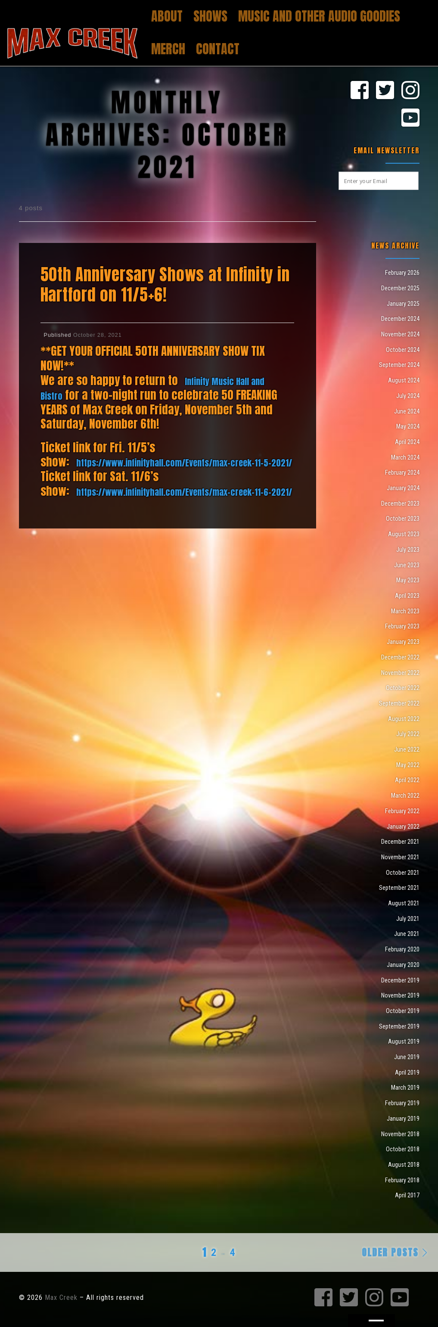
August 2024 (403, 380)
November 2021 (400, 857)
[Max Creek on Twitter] (385, 91)
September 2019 (399, 1026)
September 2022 (399, 703)
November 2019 (400, 995)
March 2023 (405, 611)
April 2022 (407, 780)
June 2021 (406, 933)
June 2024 (406, 411)
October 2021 (402, 872)
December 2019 (400, 980)
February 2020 (402, 949)
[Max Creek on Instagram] (410, 91)
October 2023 (402, 518)
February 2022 (402, 811)
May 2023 (407, 580)
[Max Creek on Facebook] (360, 91)
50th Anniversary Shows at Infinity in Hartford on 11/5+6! (165, 284)
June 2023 (406, 565)
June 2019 (406, 1057)
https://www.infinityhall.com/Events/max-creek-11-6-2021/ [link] (184, 492)
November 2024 (400, 334)
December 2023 (400, 503)
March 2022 (405, 795)
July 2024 (407, 395)
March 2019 (405, 1087)
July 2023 (407, 549)
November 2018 (400, 1134)
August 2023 (403, 534)
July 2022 (407, 733)
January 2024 (403, 488)
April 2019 (407, 1072)
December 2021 (400, 841)
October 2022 (402, 687)
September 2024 (399, 364)
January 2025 (403, 303)
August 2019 (403, 1041)
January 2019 (403, 1118)
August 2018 (403, 1164)
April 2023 (407, 595)
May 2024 (407, 426)
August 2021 (403, 903)
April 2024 (407, 441)
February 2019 (402, 1103)
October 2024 (402, 349)
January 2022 (403, 826)
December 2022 (400, 657)
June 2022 (406, 749)
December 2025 (400, 288)
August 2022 (403, 718)
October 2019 (402, 1010)
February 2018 (402, 1180)
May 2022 (407, 764)
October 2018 (402, 1149)
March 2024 (405, 457)
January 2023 (403, 641)
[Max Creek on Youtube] (410, 118)
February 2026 (402, 272)
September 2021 (399, 887)
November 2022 (400, 672)
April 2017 (407, 1195)
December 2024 (400, 318)
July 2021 (407, 918)
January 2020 (403, 964)
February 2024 (402, 472)
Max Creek (61, 1297)
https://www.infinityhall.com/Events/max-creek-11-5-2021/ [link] (184, 462)
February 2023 (402, 626)
